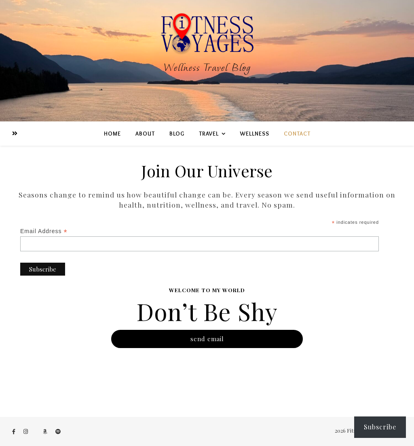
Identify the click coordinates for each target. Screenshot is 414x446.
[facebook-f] (14, 431)
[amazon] (46, 431)
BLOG (176, 133)
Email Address (44, 231)
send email (207, 339)
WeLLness (254, 133)
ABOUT (145, 133)
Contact (297, 133)
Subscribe (380, 427)
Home (112, 133)
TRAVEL (209, 133)
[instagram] (26, 431)
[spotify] (58, 431)
